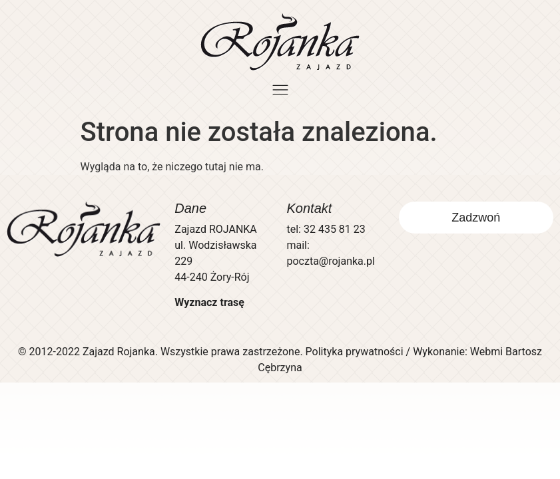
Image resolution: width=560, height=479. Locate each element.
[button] (280, 91)
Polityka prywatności (355, 351)
